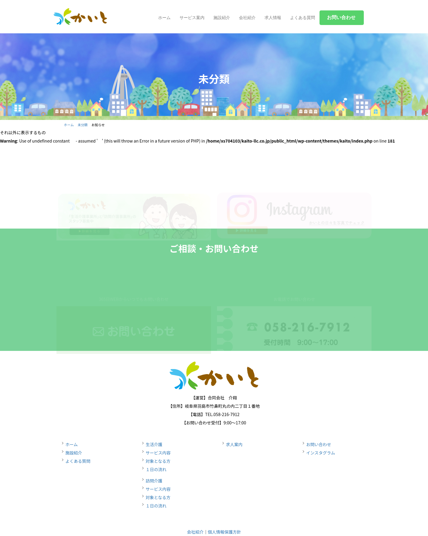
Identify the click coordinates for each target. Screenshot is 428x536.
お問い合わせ (318, 444)
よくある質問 (302, 17)
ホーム (164, 17)
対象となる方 (158, 461)
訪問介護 (154, 481)
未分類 (83, 124)
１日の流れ (156, 469)
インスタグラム (320, 453)
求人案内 (234, 444)
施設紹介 (221, 17)
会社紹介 (247, 17)
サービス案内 (192, 17)
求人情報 (273, 17)
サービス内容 (158, 453)
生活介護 (154, 444)
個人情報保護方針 (224, 532)
